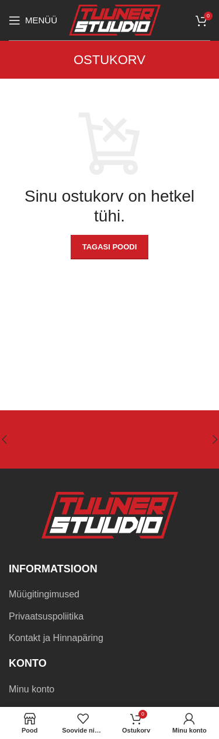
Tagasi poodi (109, 246)
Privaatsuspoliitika (46, 616)
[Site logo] (115, 19)
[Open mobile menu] (33, 20)
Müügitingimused (44, 594)
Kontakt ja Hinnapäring (56, 638)
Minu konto (31, 689)
